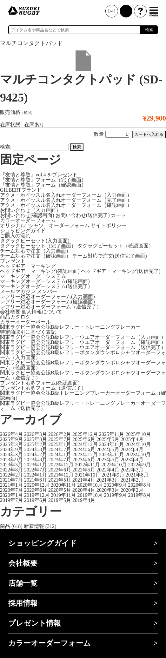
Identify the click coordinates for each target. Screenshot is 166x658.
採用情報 (22, 603)
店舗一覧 (22, 583)
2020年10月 (90, 485)
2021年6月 (35, 480)
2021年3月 (107, 480)
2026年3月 (35, 434)
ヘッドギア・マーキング (28, 266)
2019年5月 (59, 500)
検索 (149, 29)
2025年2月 (35, 444)
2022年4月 (107, 469)
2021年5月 (59, 480)
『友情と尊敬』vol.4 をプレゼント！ (41, 174)
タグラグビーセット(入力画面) (35, 240)
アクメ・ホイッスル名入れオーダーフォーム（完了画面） (66, 200)
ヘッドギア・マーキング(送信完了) (121, 271)
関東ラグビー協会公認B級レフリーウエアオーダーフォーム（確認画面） (83, 342)
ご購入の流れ (15, 235)
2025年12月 (85, 434)
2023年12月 (85, 454)
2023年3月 (11, 464)
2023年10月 (138, 454)
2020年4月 (83, 490)
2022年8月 (11, 469)
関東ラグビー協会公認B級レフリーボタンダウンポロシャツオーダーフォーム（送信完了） (83, 375)
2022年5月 (83, 469)
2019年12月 (37, 495)
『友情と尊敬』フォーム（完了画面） (43, 179)
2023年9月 (11, 459)
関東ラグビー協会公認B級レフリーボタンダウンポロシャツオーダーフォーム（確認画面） (83, 365)
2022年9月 (139, 464)
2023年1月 (35, 464)
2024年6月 (83, 449)
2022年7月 (35, 469)
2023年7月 (59, 459)
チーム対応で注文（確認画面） (35, 256)
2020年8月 (139, 485)
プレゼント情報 (34, 623)
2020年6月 (35, 490)
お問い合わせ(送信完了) (83, 215)
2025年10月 (138, 434)
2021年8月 (137, 474)
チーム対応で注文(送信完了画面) (109, 256)
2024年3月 (11, 454)
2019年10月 (90, 495)
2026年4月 (11, 434)
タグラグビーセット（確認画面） (115, 245)
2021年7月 (11, 480)
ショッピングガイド (23, 230)
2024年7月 (59, 449)
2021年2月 (132, 480)
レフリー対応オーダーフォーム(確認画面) (47, 301)
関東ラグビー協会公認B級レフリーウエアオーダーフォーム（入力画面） (83, 337)
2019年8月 (139, 495)
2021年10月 (87, 474)
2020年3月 (107, 490)
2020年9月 (115, 485)
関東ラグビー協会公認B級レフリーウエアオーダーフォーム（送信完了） (83, 347)
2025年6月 (83, 439)
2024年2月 (35, 454)
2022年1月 (35, 474)
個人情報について (42, 311)
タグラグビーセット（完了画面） (38, 245)
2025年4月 (132, 439)
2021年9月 (113, 474)
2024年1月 (59, 454)
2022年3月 (132, 469)
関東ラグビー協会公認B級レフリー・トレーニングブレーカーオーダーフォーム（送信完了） (83, 405)
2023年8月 (35, 459)
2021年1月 (11, 485)
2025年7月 (59, 439)
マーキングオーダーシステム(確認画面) (45, 281)
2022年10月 (114, 464)
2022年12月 (61, 464)
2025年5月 (107, 439)
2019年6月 (35, 500)
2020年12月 (37, 485)
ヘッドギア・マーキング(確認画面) (40, 271)
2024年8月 (35, 449)
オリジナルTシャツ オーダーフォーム (45, 225)
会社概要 (10, 311)
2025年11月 (111, 434)
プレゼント (12, 261)
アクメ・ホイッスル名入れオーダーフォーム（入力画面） (66, 195)
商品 (5, 526)
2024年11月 (111, 444)
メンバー (47, 291)
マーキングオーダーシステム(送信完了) (45, 286)
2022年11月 (87, 464)
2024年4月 (132, 449)
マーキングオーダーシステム (33, 276)
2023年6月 (83, 459)
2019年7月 (11, 500)
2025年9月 (11, 439)
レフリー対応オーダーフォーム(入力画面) (47, 296)
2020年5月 (59, 490)
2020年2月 (132, 490)
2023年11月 (111, 454)
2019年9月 (115, 495)
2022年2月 (11, 474)
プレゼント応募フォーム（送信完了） (43, 388)
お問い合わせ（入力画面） (30, 210)
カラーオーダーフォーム (28, 220)
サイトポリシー (108, 225)
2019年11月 (63, 495)
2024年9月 (11, 449)
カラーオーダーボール (25, 322)
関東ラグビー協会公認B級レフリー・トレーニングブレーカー (70, 327)
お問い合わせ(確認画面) (27, 215)
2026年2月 (59, 434)
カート (118, 215)
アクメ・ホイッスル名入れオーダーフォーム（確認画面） (66, 205)
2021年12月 (61, 474)
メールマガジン (18, 291)
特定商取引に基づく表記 (28, 332)
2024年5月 (107, 449)
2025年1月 (59, 444)
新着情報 (34, 526)
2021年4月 (83, 480)
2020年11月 (63, 485)
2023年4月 (132, 459)
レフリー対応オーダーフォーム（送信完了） (51, 306)
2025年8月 (35, 439)
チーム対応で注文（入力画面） (35, 250)
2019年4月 (83, 500)
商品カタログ (15, 316)
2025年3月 (11, 444)
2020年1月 (11, 495)
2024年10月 (138, 444)
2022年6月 (59, 469)
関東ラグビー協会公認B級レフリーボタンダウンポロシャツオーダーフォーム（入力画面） (83, 355)
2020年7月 (11, 490)
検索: (5, 146)
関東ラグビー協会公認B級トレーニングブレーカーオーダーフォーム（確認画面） (83, 395)
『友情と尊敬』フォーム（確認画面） (43, 185)
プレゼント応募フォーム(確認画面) (40, 382)
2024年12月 (85, 444)
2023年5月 (107, 459)
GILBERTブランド (21, 190)
